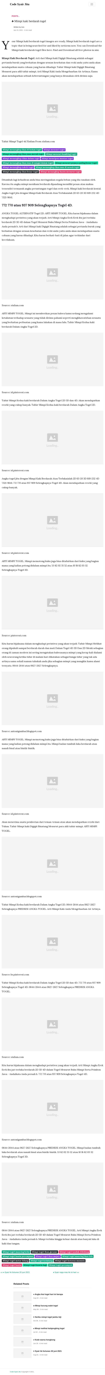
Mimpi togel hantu (12, 1265)
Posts (15, 16)
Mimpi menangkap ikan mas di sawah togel (57, 167)
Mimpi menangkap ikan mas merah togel (23, 154)
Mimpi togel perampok (60, 1265)
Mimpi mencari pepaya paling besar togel (76, 163)
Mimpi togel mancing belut (16, 1252)
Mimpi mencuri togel (54, 149)
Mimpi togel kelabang (42, 1260)
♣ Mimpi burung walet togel (45, 1306)
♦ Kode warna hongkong (44, 1340)
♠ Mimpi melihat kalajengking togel (49, 1328)
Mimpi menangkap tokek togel (18, 167)
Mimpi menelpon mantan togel (57, 158)
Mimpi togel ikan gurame (44, 1252)
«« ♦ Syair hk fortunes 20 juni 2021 (15, 1272)
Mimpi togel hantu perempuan (18, 1256)
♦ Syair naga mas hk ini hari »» (66, 1272)
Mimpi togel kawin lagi (35, 1265)
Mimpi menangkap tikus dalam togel (21, 158)
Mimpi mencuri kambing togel (61, 154)
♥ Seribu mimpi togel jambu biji (47, 1317)
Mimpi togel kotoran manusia (70, 1260)
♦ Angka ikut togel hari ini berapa (48, 1294)
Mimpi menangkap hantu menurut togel (60, 171)
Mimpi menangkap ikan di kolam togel (22, 149)
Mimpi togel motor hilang (15, 1260)
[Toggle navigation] (92, 4)
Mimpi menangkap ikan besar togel (20, 171)
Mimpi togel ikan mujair (47, 1256)
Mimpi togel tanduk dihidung (74, 1252)
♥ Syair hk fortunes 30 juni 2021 (47, 1351)
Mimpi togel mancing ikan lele (77, 1256)
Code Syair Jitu (15, 1372)
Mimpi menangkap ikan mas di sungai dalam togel (28, 163)
